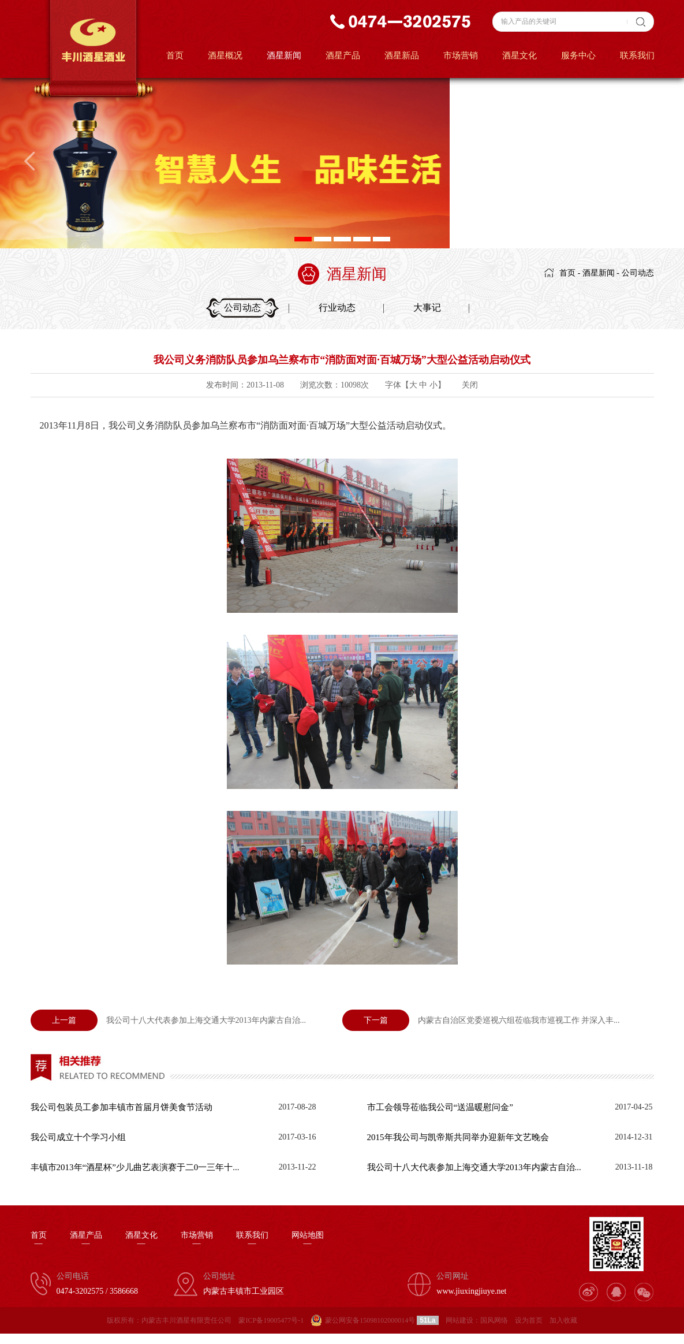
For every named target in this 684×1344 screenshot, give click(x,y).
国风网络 (494, 1320)
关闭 (470, 385)
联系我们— (252, 1239)
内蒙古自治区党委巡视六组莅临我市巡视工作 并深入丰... (481, 1020)
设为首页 (529, 1320)
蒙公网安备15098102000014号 (370, 1320)
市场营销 (460, 55)
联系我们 (637, 55)
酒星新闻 (284, 55)
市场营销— (197, 1239)
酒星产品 (343, 55)
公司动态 (638, 273)
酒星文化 (519, 55)
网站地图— (307, 1239)
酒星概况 (225, 55)
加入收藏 (563, 1320)
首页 (175, 55)
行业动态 (337, 307)
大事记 (427, 307)
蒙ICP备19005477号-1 (271, 1320)
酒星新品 (401, 55)
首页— (39, 1239)
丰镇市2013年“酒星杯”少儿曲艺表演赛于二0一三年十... (135, 1167)
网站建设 (459, 1320)
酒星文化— (141, 1239)
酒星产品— (86, 1239)
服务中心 (578, 55)
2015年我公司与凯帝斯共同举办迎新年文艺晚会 (458, 1137)
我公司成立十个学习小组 (78, 1137)
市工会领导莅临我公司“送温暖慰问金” (440, 1107)
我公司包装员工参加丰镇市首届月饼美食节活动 (121, 1107)
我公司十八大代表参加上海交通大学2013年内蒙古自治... (169, 1020)
